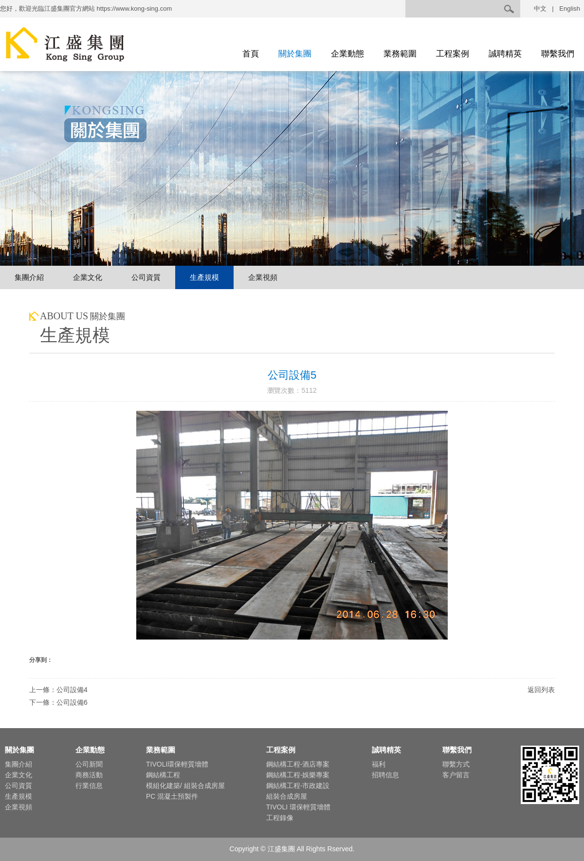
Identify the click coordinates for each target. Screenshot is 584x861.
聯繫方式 (456, 764)
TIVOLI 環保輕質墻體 (298, 807)
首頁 (250, 53)
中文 (540, 8)
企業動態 (347, 53)
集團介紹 (29, 277)
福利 (378, 764)
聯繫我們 (557, 53)
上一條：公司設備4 (58, 690)
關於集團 (294, 53)
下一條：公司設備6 (58, 702)
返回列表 (541, 690)
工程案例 (452, 53)
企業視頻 (262, 277)
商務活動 (89, 775)
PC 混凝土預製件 (172, 796)
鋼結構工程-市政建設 (298, 785)
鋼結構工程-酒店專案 (298, 764)
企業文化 (87, 277)
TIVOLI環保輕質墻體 (177, 764)
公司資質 (146, 277)
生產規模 (204, 277)
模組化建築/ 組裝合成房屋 (185, 785)
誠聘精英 (505, 53)
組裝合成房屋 (286, 796)
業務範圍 (400, 53)
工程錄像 (279, 818)
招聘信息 (385, 775)
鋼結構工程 (163, 775)
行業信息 (89, 785)
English (569, 8)
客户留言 (456, 775)
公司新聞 (89, 764)
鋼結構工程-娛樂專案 (298, 775)
